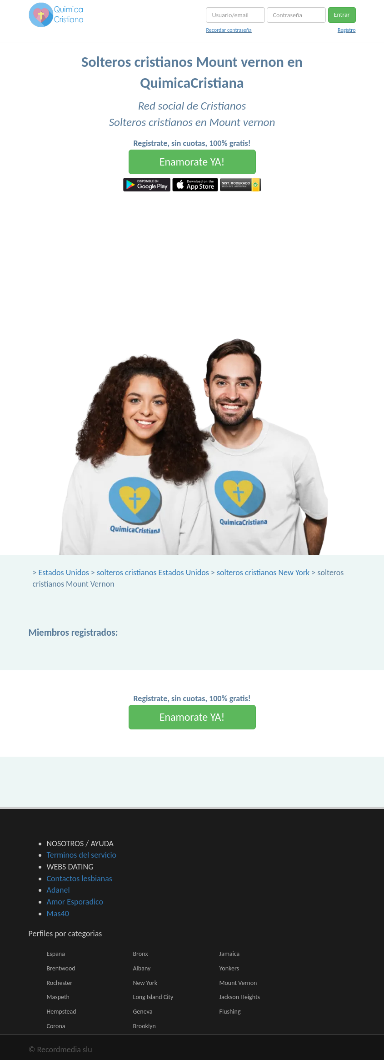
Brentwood (61, 968)
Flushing (230, 1011)
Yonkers (229, 968)
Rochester (60, 983)
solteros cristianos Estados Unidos (153, 573)
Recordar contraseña (228, 30)
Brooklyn (144, 1026)
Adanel (58, 890)
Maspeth (58, 997)
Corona (56, 1026)
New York (145, 983)
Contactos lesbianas (79, 879)
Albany (142, 968)
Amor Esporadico (75, 902)
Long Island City (153, 997)
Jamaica (229, 954)
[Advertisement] (192, 259)
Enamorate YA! (192, 161)
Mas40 (58, 914)
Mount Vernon (238, 983)
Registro (347, 30)
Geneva (143, 1011)
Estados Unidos (64, 573)
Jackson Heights (239, 997)
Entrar (342, 15)
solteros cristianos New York (263, 573)
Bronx (140, 954)
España (56, 954)
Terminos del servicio (82, 855)
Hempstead (61, 1011)
